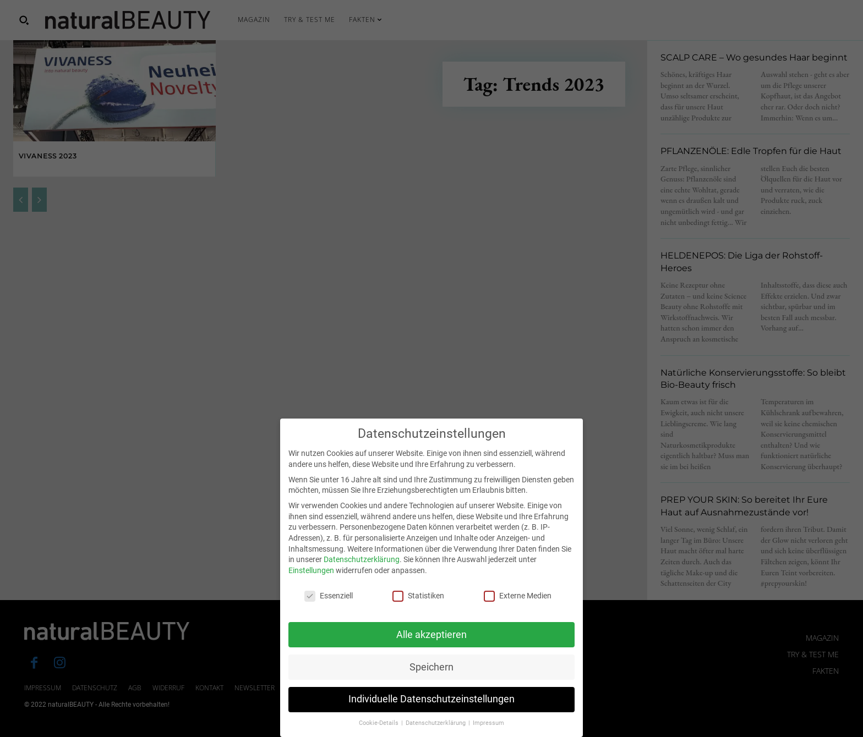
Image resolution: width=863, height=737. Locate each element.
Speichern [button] (431, 677)
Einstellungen (311, 581)
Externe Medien (517, 606)
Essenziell (328, 606)
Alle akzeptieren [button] (431, 645)
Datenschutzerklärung (362, 570)
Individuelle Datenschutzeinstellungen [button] (431, 710)
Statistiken (418, 606)
